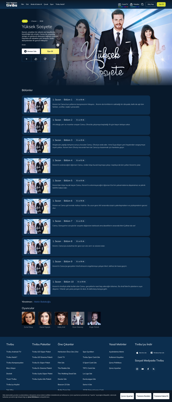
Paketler (136, 4)
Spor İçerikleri (88, 352)
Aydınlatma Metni (116, 352)
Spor (51, 4)
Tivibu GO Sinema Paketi (42, 357)
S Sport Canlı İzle (90, 363)
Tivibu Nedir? (60, 4)
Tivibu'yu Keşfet (13, 384)
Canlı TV (125, 4)
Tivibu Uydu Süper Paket (42, 373)
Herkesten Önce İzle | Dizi (68, 352)
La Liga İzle (87, 373)
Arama (142, 4)
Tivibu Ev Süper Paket (41, 363)
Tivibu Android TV (13, 352)
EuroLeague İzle (89, 379)
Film (22, 4)
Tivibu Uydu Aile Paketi (41, 379)
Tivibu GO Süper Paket (41, 352)
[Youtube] (142, 369)
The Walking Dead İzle (67, 373)
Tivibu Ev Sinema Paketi (42, 368)
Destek (9, 373)
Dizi (27, 4)
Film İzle (61, 363)
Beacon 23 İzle (64, 384)
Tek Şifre (9, 390)
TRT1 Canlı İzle (89, 368)
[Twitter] (153, 369)
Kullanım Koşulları (116, 357)
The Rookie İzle (64, 368)
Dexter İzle (62, 379)
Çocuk (46, 4)
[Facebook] (148, 369)
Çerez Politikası (115, 363)
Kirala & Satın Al (36, 4)
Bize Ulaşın (10, 368)
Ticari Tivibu (11, 379)
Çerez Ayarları (115, 368)
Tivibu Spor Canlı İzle (91, 357)
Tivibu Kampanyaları (14, 363)
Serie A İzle (87, 384)
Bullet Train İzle (64, 390)
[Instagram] (137, 369)
